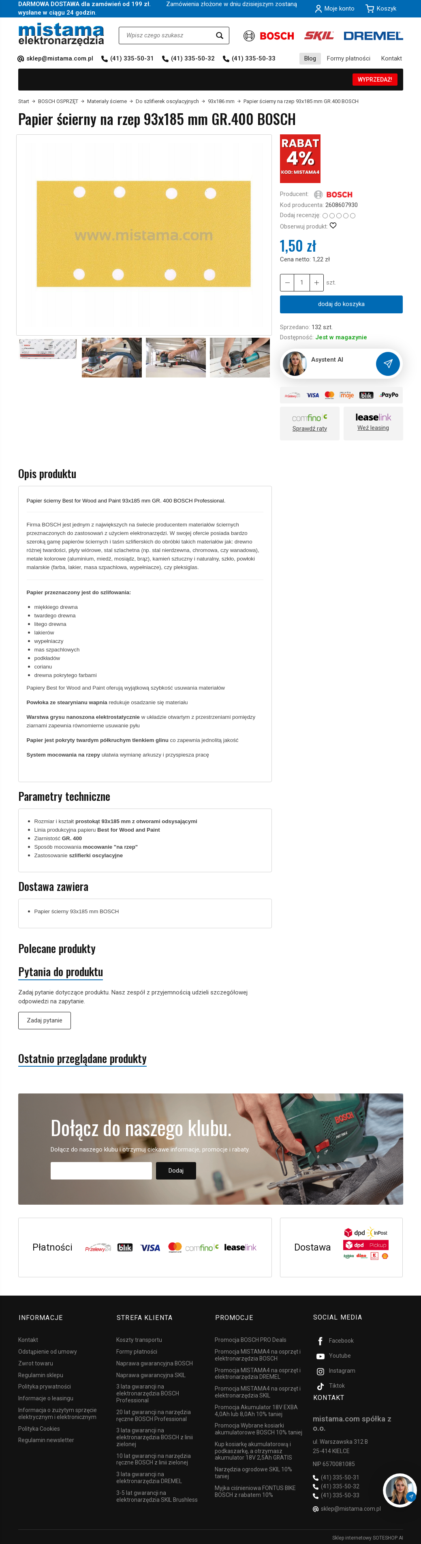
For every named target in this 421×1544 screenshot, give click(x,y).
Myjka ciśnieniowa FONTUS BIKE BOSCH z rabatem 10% (255, 1490)
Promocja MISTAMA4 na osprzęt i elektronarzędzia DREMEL (258, 1372)
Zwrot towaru (35, 1362)
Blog (310, 58)
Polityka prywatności (44, 1385)
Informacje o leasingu (45, 1397)
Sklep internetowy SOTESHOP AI (367, 1536)
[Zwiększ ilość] (287, 282)
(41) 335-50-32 (193, 58)
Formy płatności (348, 58)
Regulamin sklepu (40, 1374)
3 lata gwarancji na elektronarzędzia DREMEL (149, 1476)
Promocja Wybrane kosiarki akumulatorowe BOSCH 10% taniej (258, 1427)
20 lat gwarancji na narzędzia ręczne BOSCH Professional (153, 1414)
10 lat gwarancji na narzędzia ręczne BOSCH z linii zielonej (153, 1458)
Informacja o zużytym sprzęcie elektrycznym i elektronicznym (57, 1412)
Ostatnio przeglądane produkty (82, 1058)
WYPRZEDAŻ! (375, 79)
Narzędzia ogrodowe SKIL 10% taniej (253, 1471)
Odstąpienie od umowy (47, 1350)
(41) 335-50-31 (132, 58)
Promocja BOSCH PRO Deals (250, 1338)
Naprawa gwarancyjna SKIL (151, 1374)
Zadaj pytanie (44, 1020)
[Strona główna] (61, 34)
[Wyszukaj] (219, 35)
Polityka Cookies (39, 1427)
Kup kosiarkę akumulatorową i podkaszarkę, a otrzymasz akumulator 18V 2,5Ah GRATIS (253, 1450)
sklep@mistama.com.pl (59, 58)
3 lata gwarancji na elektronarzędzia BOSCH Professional (147, 1392)
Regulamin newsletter (46, 1439)
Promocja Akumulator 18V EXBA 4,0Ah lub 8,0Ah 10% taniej (256, 1409)
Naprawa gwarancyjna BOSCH (154, 1362)
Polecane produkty (57, 948)
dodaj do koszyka (341, 304)
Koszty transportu (139, 1338)
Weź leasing (373, 427)
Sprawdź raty (310, 428)
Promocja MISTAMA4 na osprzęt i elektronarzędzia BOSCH (258, 1354)
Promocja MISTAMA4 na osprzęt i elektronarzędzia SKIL (258, 1390)
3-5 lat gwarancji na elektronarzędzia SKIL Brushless (157, 1495)
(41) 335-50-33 (254, 58)
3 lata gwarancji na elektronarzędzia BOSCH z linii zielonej (154, 1436)
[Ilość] (301, 282)
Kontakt (391, 58)
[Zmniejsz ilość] (316, 282)
